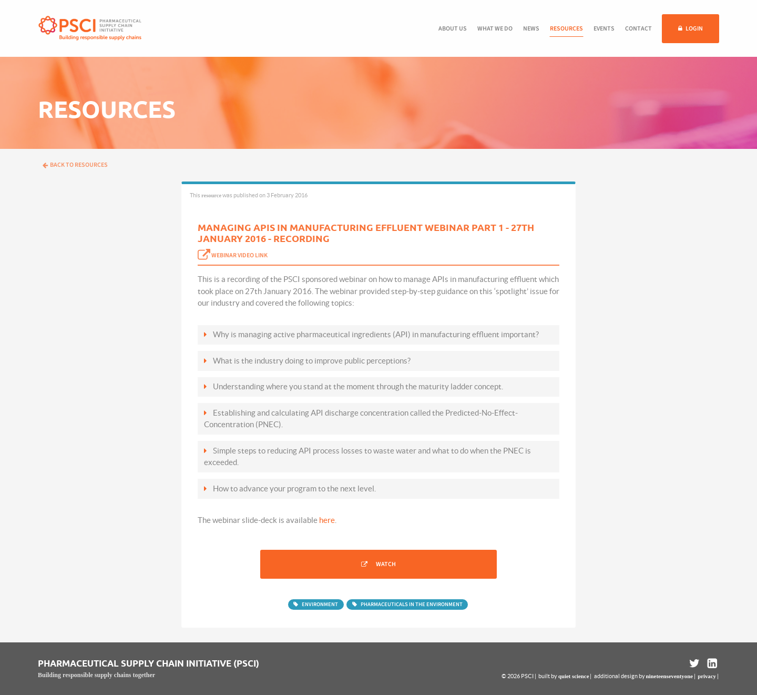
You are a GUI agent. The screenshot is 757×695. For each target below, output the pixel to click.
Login (694, 28)
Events (604, 28)
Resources (566, 28)
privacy (707, 676)
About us (452, 28)
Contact (638, 28)
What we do (495, 28)
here (327, 520)
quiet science (573, 676)
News (531, 28)
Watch (386, 564)
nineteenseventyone (669, 676)
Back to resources (75, 164)
